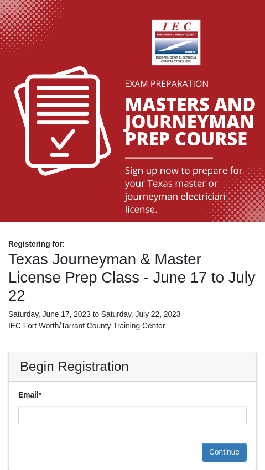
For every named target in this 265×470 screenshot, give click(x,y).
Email (28, 395)
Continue (224, 452)
